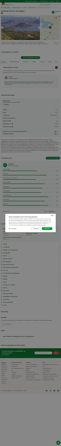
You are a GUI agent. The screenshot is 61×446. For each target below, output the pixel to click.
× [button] (53, 215)
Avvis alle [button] (35, 228)
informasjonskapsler (13, 225)
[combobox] (52, 215)
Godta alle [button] (47, 228)
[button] (12, 228)
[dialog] (30, 223)
